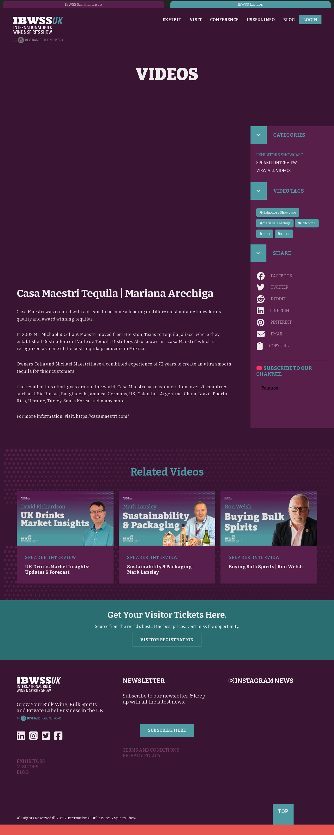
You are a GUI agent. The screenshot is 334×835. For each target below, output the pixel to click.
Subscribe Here (167, 730)
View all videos (273, 170)
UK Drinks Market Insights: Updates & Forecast (57, 569)
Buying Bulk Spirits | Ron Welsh (266, 567)
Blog (289, 19)
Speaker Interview (276, 162)
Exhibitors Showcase (279, 154)
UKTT (284, 234)
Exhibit (172, 19)
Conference (224, 19)
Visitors (27, 767)
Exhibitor (306, 223)
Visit (195, 19)
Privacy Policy (142, 755)
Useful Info (261, 19)
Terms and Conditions (151, 750)
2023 (265, 234)
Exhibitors (31, 761)
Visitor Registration (167, 639)
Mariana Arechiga (275, 223)
